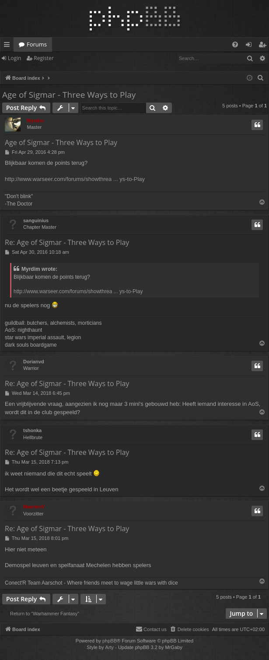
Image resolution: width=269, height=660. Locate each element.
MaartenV (34, 506)
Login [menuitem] (250, 46)
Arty (109, 647)
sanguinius (36, 220)
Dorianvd (33, 361)
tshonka (32, 430)
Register (43, 58)
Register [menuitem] (264, 46)
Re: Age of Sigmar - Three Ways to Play (67, 242)
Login (14, 58)
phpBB (109, 640)
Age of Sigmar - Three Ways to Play (69, 94)
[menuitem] (235, 44)
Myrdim (35, 120)
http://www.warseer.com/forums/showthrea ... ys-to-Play (75, 179)
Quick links (8, 46)
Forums (37, 44)
